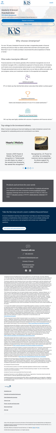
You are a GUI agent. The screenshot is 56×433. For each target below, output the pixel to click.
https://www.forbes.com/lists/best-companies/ (39, 323)
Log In (51, 2)
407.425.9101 (29, 254)
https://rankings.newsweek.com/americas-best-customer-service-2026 (19, 335)
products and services (42, 188)
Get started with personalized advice (14, 228)
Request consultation (28, 20)
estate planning (34, 194)
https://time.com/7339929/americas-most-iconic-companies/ (32, 356)
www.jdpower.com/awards (10, 316)
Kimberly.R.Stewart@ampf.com (29, 257)
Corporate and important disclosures (12, 394)
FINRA (33, 427)
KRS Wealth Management (9, 15)
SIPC (38, 427)
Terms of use (7, 400)
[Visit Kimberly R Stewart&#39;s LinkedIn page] (30, 270)
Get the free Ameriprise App (29, 418)
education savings (17, 194)
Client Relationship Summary (10, 397)
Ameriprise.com (7, 391)
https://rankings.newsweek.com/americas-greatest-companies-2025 (28, 345)
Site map (6, 409)
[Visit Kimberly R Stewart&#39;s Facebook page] (26, 270)
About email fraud (8, 406)
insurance (9, 192)
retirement (42, 194)
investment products (40, 190)
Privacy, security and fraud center (11, 403)
